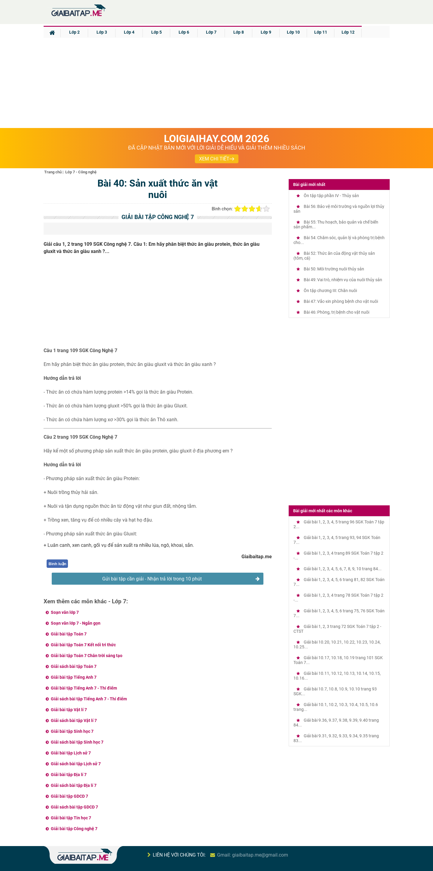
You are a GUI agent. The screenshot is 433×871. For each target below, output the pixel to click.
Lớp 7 (211, 32)
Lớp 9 (266, 32)
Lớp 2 (74, 32)
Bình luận (57, 564)
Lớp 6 (184, 32)
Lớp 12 (348, 32)
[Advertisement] (216, 83)
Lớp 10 (293, 32)
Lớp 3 (102, 32)
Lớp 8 (238, 32)
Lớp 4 (129, 32)
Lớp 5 (156, 32)
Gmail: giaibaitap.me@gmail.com (252, 855)
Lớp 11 (320, 32)
